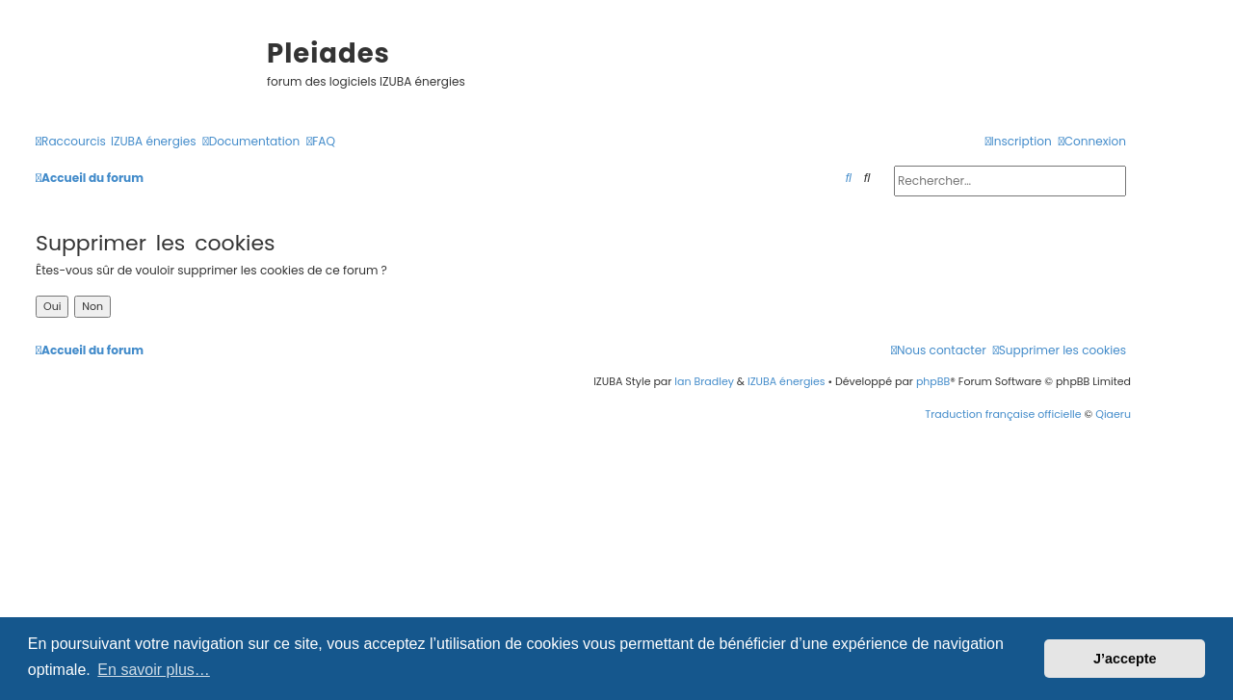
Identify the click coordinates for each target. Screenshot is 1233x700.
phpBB (933, 381)
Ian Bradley (704, 381)
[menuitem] (154, 142)
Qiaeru (1113, 414)
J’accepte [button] (1125, 658)
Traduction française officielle (1003, 414)
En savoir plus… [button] (153, 669)
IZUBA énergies (787, 381)
